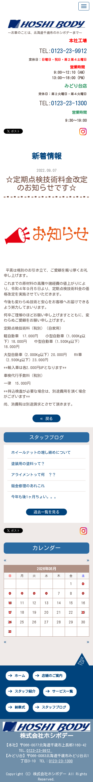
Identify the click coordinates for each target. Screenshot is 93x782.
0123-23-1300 (61, 761)
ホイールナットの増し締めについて (41, 452)
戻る (46, 418)
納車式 (20, 707)
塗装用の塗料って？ (28, 464)
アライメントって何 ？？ (33, 475)
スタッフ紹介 (25, 691)
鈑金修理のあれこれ (28, 486)
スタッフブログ (54, 707)
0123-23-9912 (69, 51)
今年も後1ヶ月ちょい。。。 (34, 497)
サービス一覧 (62, 691)
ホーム (20, 675)
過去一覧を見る (46, 512)
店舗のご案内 (52, 675)
